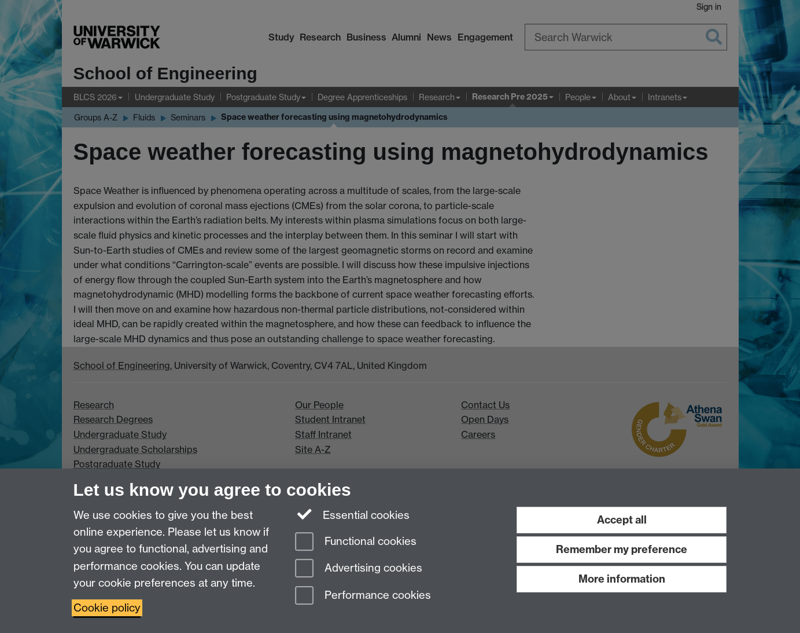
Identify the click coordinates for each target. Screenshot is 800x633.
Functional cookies (355, 542)
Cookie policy (107, 607)
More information (621, 579)
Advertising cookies (358, 569)
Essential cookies (352, 514)
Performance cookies (363, 596)
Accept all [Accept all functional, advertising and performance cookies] (622, 519)
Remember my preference (621, 549)
